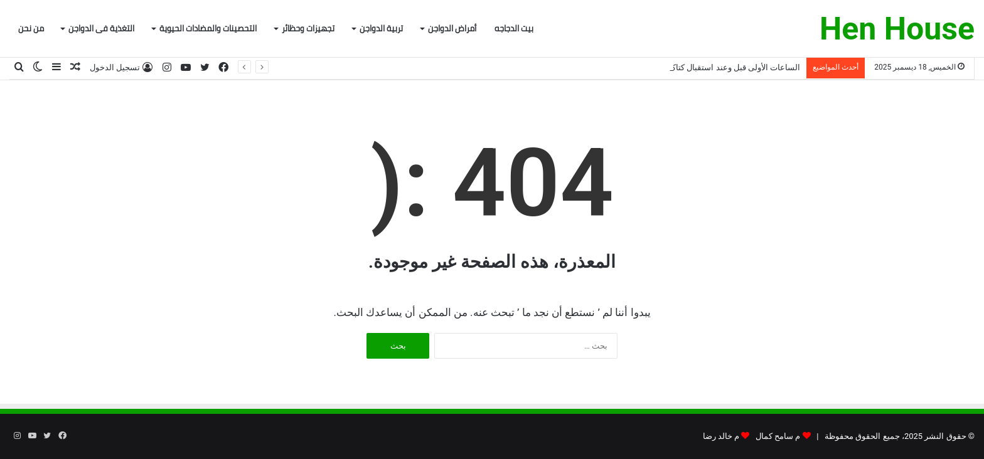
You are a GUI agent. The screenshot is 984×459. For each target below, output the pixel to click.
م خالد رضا (721, 436)
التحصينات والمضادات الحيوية (208, 28)
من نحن (31, 28)
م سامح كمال (778, 436)
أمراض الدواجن (452, 28)
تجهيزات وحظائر (308, 28)
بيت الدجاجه (514, 28)
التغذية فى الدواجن (101, 28)
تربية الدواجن (381, 28)
